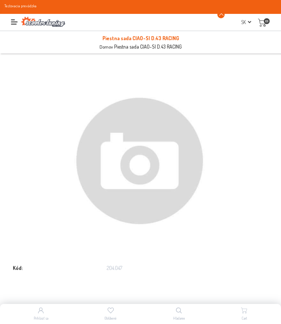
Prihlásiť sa (41, 318)
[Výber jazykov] (246, 22)
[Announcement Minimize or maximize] (221, 14)
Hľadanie (179, 318)
